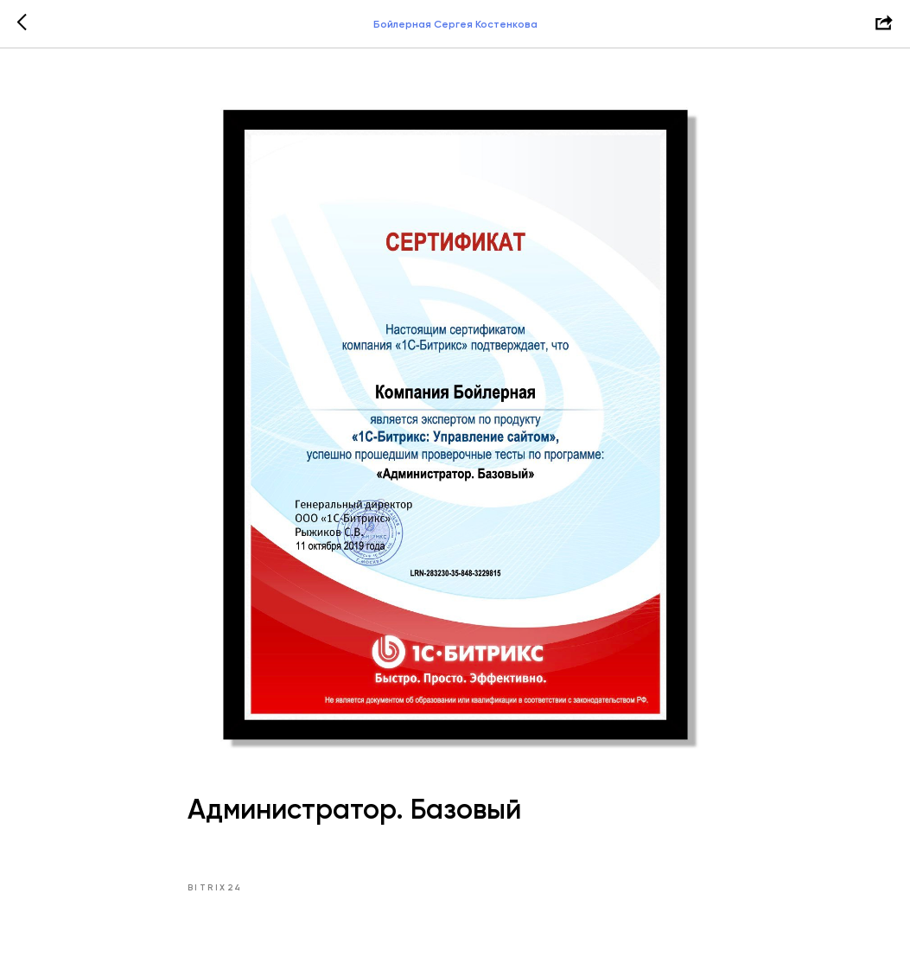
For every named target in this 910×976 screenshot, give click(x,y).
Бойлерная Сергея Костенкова (455, 24)
